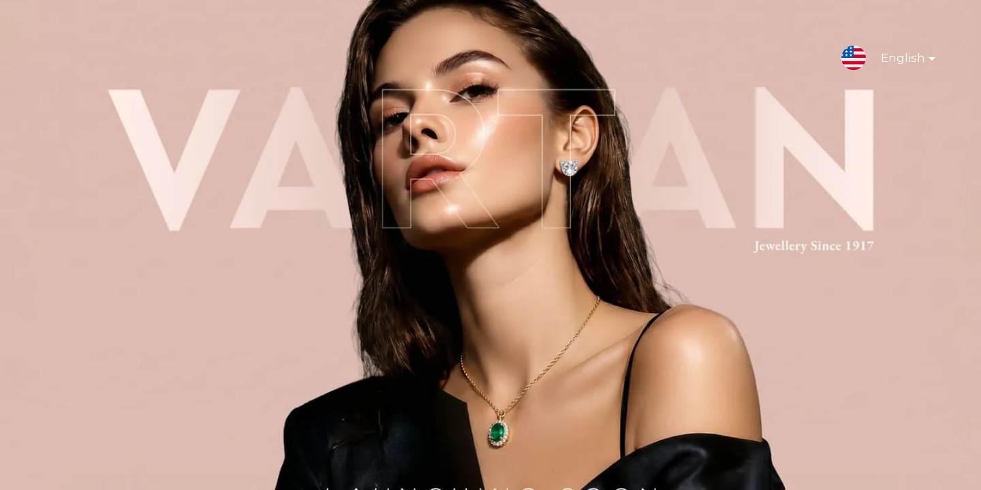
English (897, 60)
